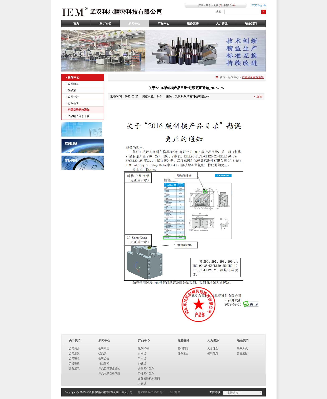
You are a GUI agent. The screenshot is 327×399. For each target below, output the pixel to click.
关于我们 (105, 23)
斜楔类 (142, 353)
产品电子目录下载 (78, 116)
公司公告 (73, 96)
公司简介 (74, 348)
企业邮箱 (174, 392)
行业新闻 (73, 103)
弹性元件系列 (146, 373)
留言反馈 (242, 353)
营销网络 (183, 348)
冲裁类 (142, 363)
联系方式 (242, 348)
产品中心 (163, 23)
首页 (76, 23)
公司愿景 (74, 353)
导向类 (142, 358)
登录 (208, 5)
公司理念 (74, 358)
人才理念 (212, 348)
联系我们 (251, 23)
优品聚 (72, 90)
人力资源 (222, 23)
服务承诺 (183, 353)
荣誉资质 (74, 363)
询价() (217, 5)
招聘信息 (212, 353)
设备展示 (74, 368)
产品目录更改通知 (78, 109)
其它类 (142, 383)
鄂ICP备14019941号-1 (151, 392)
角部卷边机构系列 (149, 378)
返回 (259, 96)
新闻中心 (134, 23)
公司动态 (73, 83)
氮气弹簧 (143, 348)
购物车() (229, 5)
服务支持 (193, 23)
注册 (201, 5)
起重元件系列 (146, 368)
